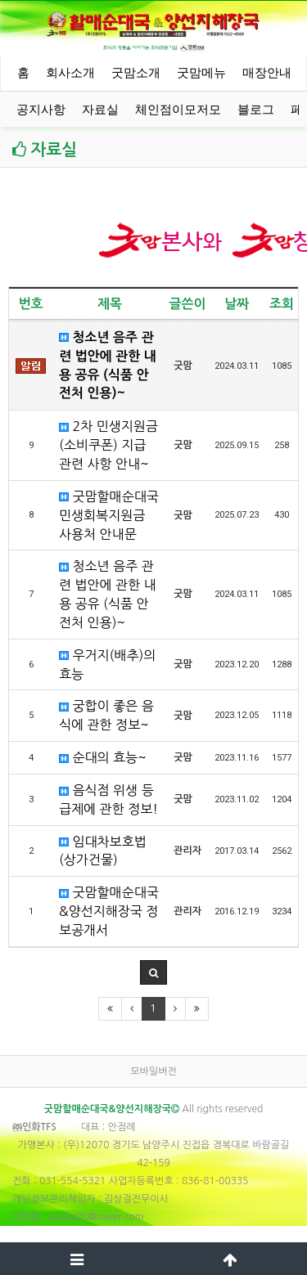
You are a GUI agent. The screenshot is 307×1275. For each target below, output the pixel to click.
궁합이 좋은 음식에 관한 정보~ (106, 715)
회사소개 (70, 72)
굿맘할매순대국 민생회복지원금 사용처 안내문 (109, 515)
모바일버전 (153, 1071)
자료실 (100, 109)
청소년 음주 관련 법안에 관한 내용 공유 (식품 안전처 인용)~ (107, 365)
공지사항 (40, 109)
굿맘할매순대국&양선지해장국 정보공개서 (109, 911)
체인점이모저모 (178, 109)
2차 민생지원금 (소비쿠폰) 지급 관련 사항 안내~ (108, 445)
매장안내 (266, 72)
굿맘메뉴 (201, 72)
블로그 (255, 109)
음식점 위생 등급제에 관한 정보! (108, 799)
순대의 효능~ (103, 757)
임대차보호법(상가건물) (103, 851)
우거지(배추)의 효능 (107, 664)
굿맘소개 (135, 72)
